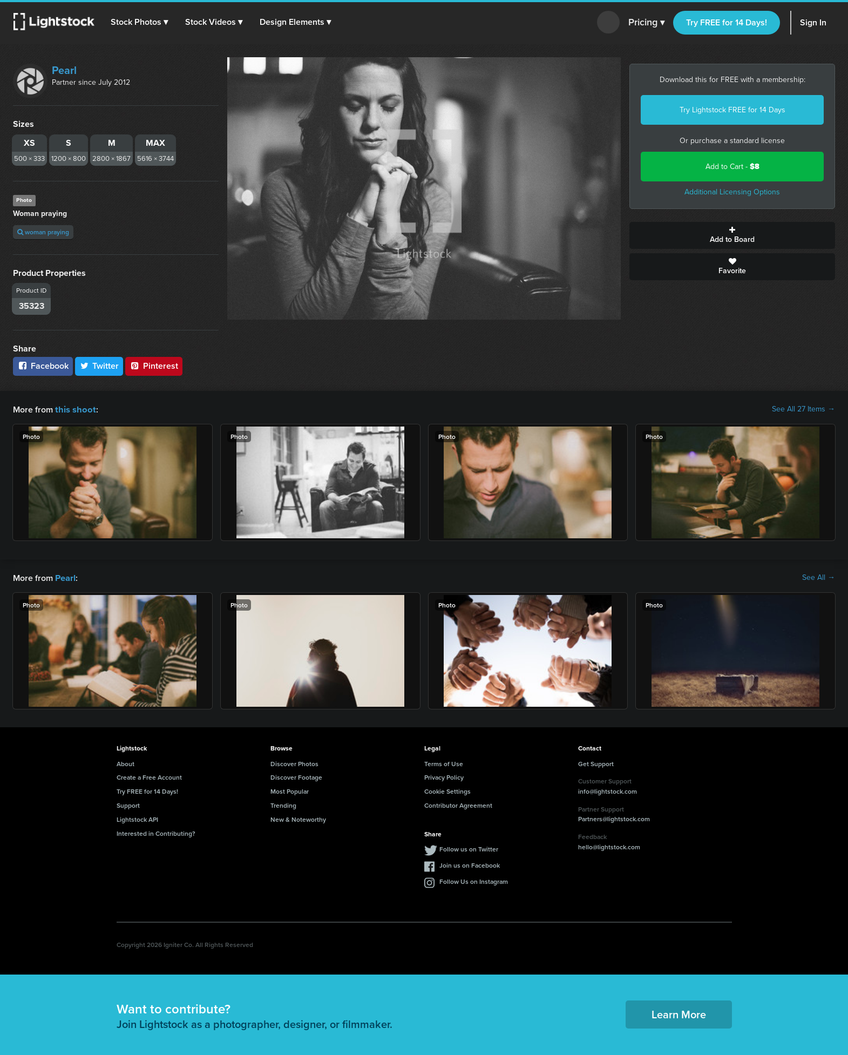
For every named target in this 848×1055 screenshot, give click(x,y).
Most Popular (289, 790)
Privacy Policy (444, 776)
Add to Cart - (732, 166)
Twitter (99, 366)
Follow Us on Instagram (473, 880)
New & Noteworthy (298, 818)
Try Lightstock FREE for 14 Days (732, 110)
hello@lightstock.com (609, 845)
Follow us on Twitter (468, 848)
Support (128, 804)
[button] (139, 22)
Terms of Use (443, 762)
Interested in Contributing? (156, 832)
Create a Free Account (149, 776)
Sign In (813, 22)
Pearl (64, 70)
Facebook (43, 366)
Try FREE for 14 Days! (726, 22)
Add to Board (732, 235)
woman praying (43, 231)
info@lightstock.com (607, 790)
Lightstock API (137, 818)
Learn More (679, 1013)
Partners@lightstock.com (614, 817)
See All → (818, 577)
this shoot (74, 409)
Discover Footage (296, 776)
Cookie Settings (447, 790)
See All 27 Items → (803, 409)
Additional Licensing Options (732, 192)
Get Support (596, 762)
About (125, 762)
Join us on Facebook (469, 864)
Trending (283, 804)
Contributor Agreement (458, 804)
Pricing (646, 23)
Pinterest (154, 366)
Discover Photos (294, 762)
